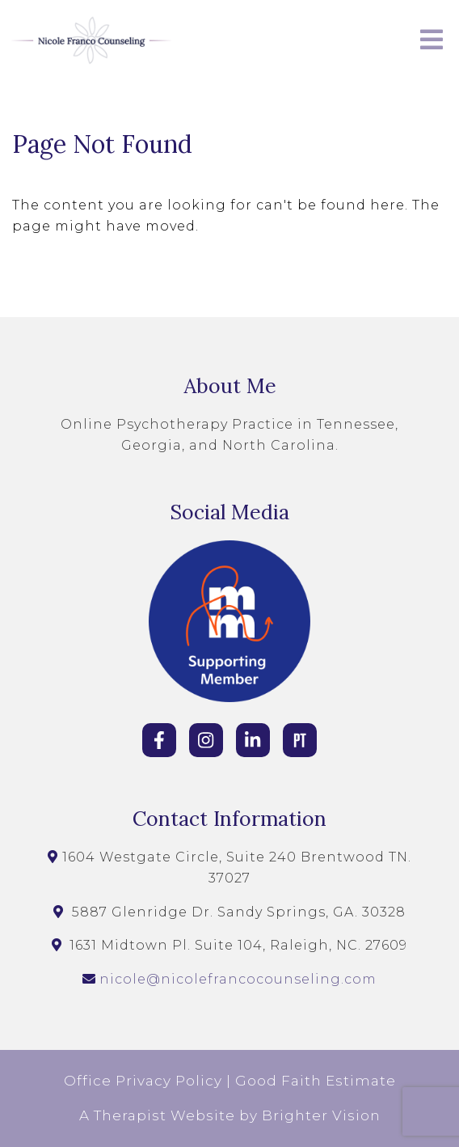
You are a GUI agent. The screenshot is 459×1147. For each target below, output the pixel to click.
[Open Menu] (431, 41)
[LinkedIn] (253, 740)
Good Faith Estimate (315, 1081)
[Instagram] (206, 740)
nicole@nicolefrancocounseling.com (238, 979)
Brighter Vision (321, 1115)
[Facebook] (159, 740)
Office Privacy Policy (143, 1081)
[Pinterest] (300, 740)
